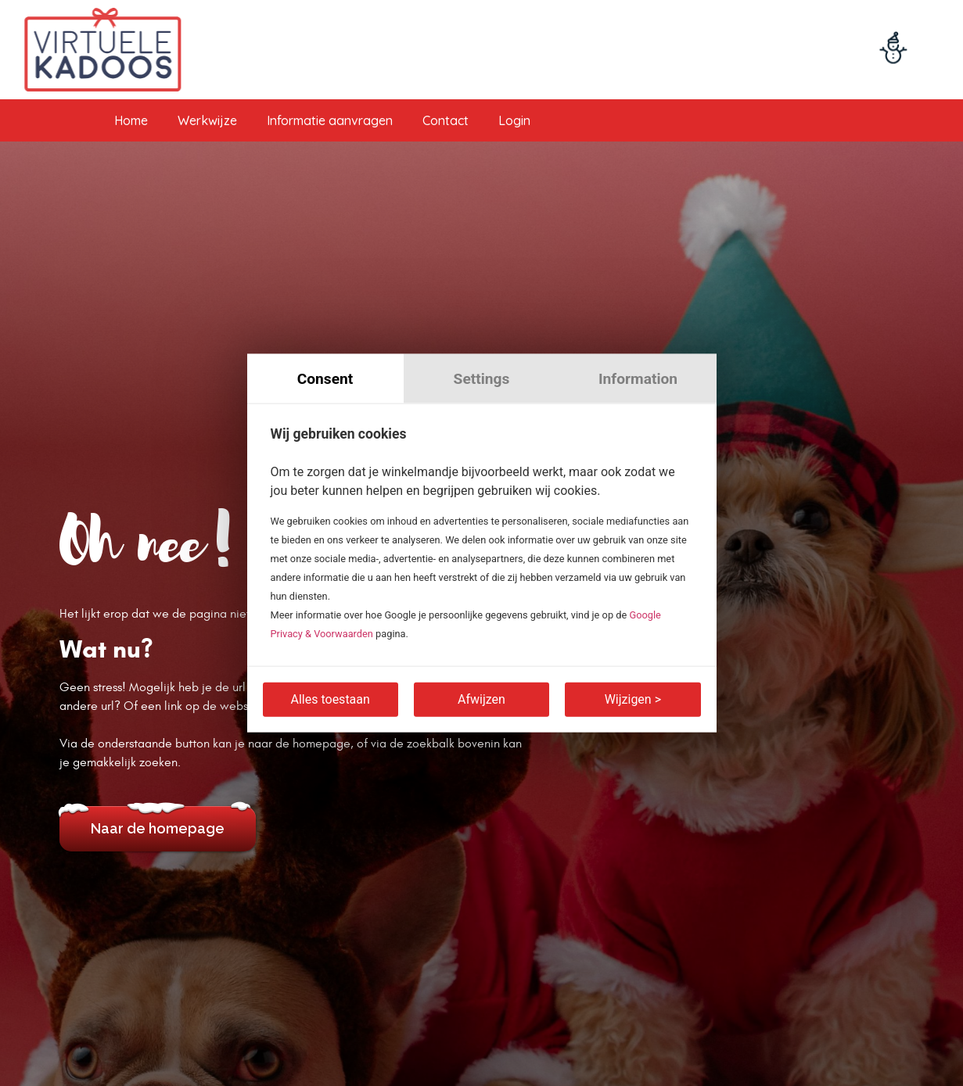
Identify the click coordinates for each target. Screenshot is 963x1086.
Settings (482, 378)
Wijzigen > (633, 699)
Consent (325, 378)
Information (637, 378)
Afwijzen (481, 699)
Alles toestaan (330, 699)
